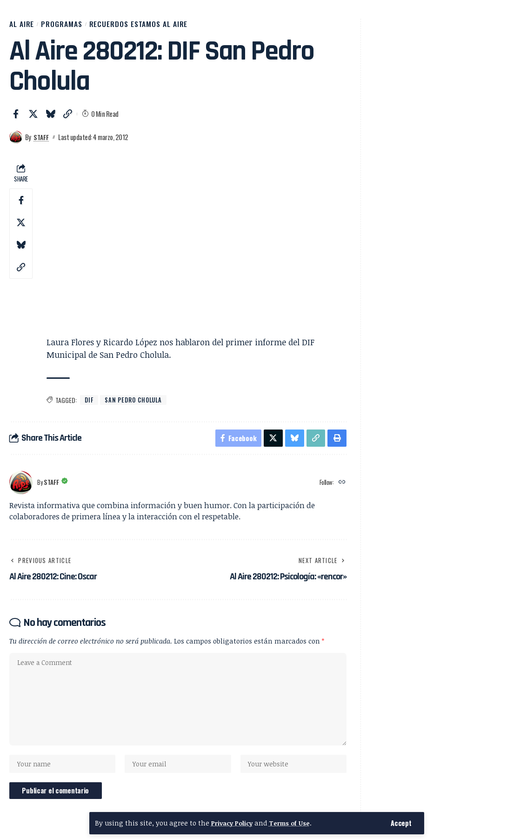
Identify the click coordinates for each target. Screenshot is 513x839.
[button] (400, 823)
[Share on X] (33, 118)
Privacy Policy (234, 823)
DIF (89, 405)
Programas (75, 26)
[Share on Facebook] (15, 118)
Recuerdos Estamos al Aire (173, 26)
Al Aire (25, 26)
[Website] (341, 489)
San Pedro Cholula (137, 405)
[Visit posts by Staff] (15, 141)
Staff (42, 141)
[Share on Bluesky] (50, 118)
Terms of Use (295, 823)
